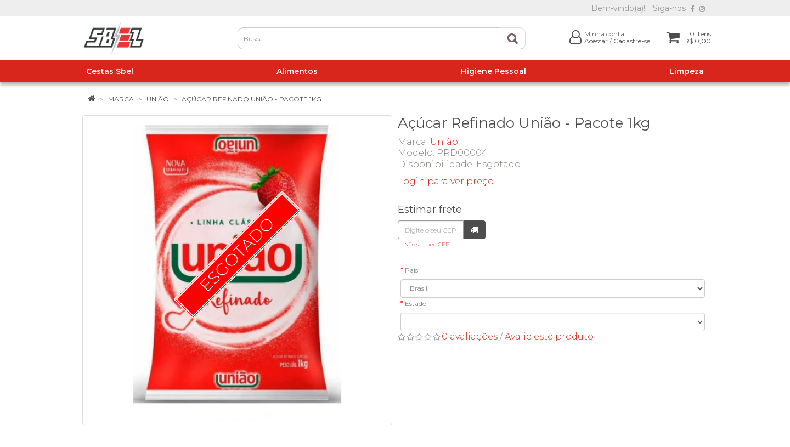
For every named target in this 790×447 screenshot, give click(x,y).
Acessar (596, 41)
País (411, 270)
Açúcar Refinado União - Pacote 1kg (251, 99)
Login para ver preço (446, 181)
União (157, 99)
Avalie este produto (549, 336)
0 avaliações (470, 336)
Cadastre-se (631, 41)
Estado (415, 303)
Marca (121, 99)
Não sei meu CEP (426, 244)
